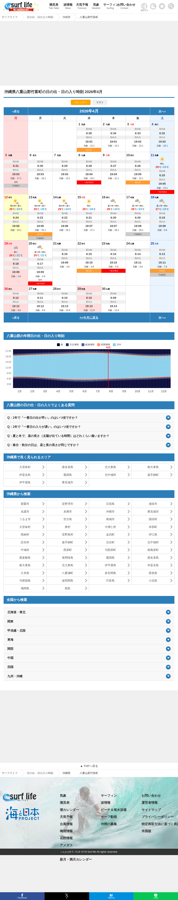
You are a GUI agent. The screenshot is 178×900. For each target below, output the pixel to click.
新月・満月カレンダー (76, 859)
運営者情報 (150, 802)
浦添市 (153, 503)
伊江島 (153, 534)
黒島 (67, 588)
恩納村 (25, 534)
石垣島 (110, 503)
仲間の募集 (109, 824)
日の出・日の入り (73, 852)
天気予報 (82, 6)
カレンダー (81, 102)
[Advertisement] (89, 54)
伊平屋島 (25, 482)
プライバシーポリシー (158, 817)
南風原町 (153, 549)
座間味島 (67, 557)
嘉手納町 (153, 474)
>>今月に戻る (89, 317)
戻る (16, 111)
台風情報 (66, 824)
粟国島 (67, 474)
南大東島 (153, 467)
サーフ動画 (109, 817)
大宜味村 (25, 467)
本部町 (153, 526)
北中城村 (110, 474)
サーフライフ (10, 773)
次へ (161, 111)
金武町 (110, 534)
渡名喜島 (67, 467)
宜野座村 (67, 534)
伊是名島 (25, 474)
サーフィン (110, 6)
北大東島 (110, 467)
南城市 (110, 519)
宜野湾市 (67, 503)
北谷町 (110, 542)
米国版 (146, 831)
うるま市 (25, 519)
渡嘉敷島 (25, 557)
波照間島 (67, 580)
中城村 (25, 549)
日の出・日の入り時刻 (40, 773)
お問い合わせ (124, 6)
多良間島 (110, 573)
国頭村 (153, 519)
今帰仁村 (110, 526)
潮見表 (54, 6)
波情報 (68, 6)
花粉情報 (66, 838)
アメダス (66, 845)
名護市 (25, 511)
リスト (100, 102)
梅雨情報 (66, 831)
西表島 (153, 573)
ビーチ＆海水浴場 (113, 810)
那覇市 (25, 503)
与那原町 (110, 549)
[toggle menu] (172, 5)
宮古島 (67, 519)
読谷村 (25, 542)
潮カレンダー (69, 810)
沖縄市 (110, 511)
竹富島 (110, 580)
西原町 (67, 549)
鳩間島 (25, 588)
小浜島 (153, 580)
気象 (96, 6)
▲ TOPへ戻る (89, 766)
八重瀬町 (67, 573)
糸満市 (67, 511)
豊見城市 (67, 482)
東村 (67, 526)
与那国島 (25, 580)
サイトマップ (151, 810)
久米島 (25, 573)
